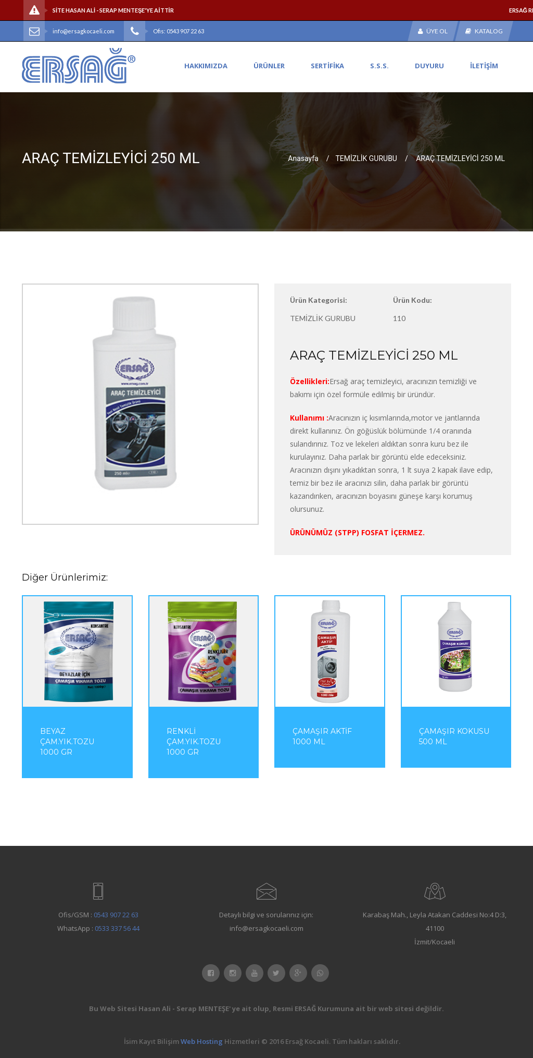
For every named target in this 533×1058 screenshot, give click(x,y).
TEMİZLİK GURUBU (366, 158)
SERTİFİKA (327, 65)
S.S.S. (379, 65)
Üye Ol (433, 31)
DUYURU (429, 65)
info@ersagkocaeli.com (84, 31)
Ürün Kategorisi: (318, 300)
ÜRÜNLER (269, 65)
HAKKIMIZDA (205, 65)
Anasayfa (303, 158)
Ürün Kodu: (412, 300)
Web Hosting (202, 1041)
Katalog (484, 31)
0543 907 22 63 (116, 914)
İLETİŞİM (484, 65)
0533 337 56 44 (117, 928)
